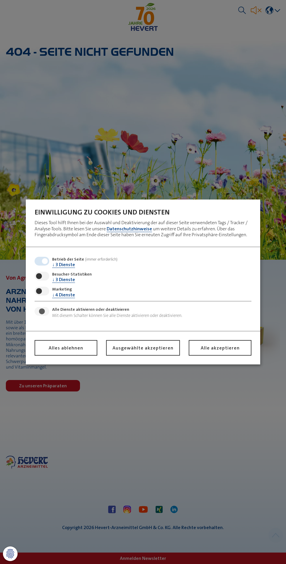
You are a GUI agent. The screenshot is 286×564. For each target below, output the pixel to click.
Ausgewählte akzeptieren (143, 348)
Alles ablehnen (66, 348)
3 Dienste (63, 264)
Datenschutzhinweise (129, 228)
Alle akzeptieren (220, 348)
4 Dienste (63, 294)
